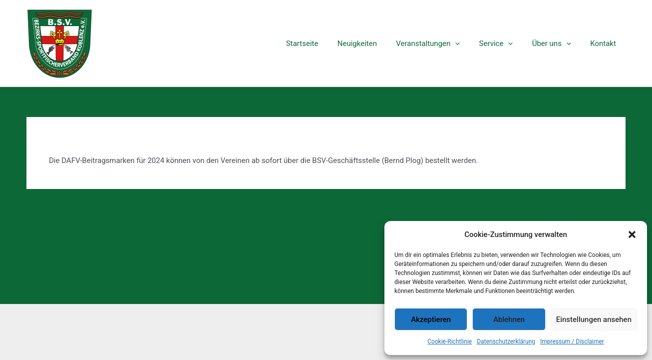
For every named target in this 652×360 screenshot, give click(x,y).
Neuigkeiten (375, 43)
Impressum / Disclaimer (572, 341)
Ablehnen (509, 319)
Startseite (325, 43)
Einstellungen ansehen (594, 319)
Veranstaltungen (442, 43)
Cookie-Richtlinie (449, 341)
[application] (469, 43)
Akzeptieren (431, 319)
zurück (81, 210)
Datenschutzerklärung (506, 341)
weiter (572, 210)
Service (506, 43)
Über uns (557, 43)
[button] (632, 235)
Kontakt (605, 43)
